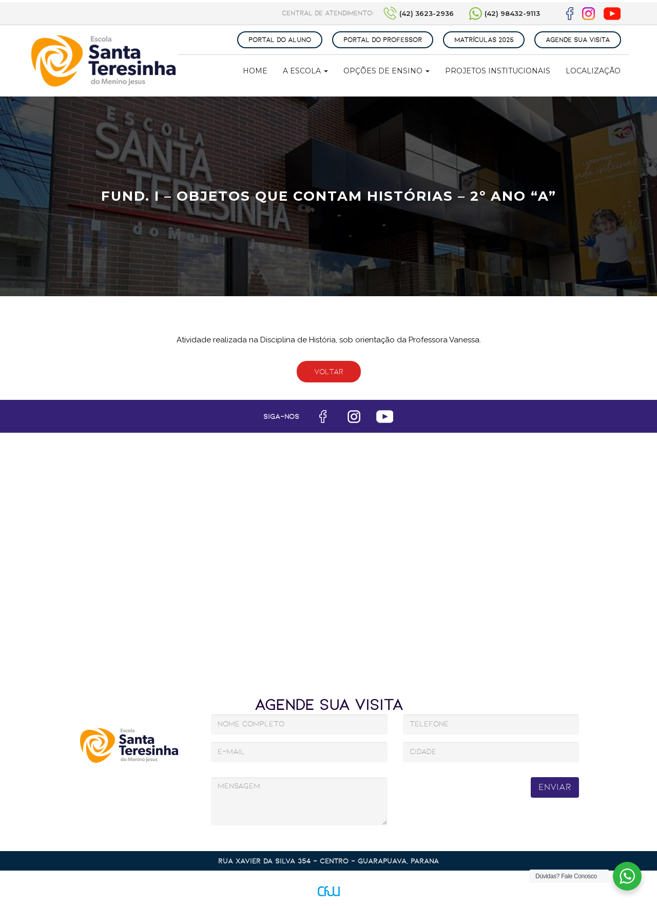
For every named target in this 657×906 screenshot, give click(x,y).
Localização (593, 70)
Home (255, 70)
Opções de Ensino (386, 70)
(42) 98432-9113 (512, 13)
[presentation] (478, 794)
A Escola (305, 70)
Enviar (554, 787)
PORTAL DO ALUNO (279, 40)
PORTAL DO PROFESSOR (382, 40)
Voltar (328, 372)
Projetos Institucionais (497, 70)
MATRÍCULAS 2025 (483, 40)
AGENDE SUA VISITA (578, 40)
